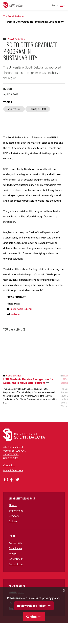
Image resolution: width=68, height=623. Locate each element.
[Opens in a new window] (6, 480)
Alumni (13, 505)
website (15, 314)
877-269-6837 (11, 458)
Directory (14, 516)
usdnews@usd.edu (21, 309)
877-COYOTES (11, 454)
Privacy (13, 553)
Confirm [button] (31, 616)
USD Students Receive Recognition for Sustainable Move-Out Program (28, 381)
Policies (13, 521)
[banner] (30, 370)
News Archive (16, 39)
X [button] (64, 590)
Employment (16, 510)
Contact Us (9, 465)
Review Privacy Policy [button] (31, 606)
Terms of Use (16, 564)
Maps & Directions (13, 470)
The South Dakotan (13, 16)
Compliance (15, 548)
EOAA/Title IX (16, 559)
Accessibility (15, 543)
